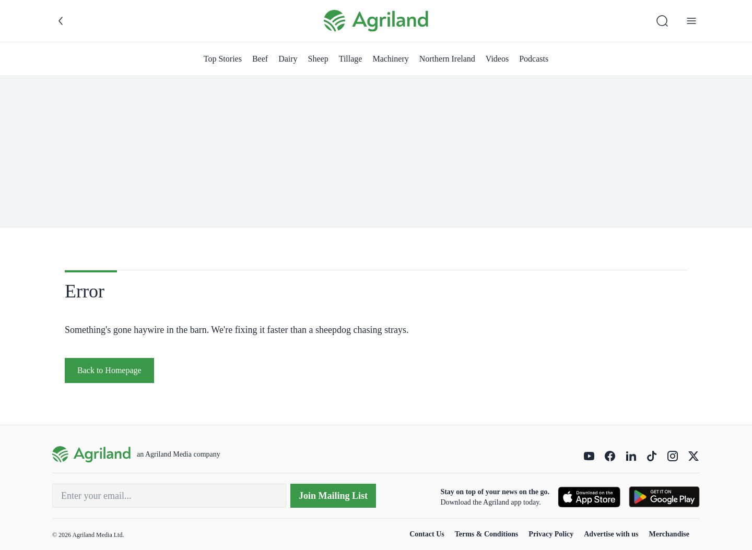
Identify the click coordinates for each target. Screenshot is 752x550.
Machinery (390, 58)
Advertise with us (611, 534)
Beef (260, 58)
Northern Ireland (447, 58)
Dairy (287, 58)
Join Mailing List (333, 496)
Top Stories (223, 58)
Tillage (350, 58)
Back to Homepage (109, 370)
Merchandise (669, 534)
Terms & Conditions (487, 534)
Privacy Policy (550, 534)
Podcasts (533, 58)
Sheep (318, 58)
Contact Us (426, 534)
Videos (497, 58)
